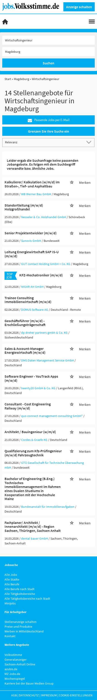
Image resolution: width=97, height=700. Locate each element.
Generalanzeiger (16, 659)
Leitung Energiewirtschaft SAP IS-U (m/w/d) (32, 254)
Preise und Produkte (18, 626)
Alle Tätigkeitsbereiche (20, 594)
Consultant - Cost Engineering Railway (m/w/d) (28, 406)
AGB (14, 695)
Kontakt (10, 636)
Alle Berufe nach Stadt (20, 589)
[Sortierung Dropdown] (89, 142)
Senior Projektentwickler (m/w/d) (31, 233)
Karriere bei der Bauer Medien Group (29, 683)
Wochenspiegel (15, 679)
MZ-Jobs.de (12, 674)
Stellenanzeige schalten (21, 622)
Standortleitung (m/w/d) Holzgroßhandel (24, 207)
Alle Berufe (12, 584)
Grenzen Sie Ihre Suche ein (48, 131)
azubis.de (11, 669)
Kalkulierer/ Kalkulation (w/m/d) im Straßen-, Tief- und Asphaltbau (32, 184)
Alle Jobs (11, 575)
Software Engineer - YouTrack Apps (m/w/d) (31, 378)
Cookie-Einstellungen (75, 695)
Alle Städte (12, 579)
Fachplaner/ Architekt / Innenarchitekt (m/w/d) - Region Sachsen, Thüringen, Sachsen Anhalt (33, 526)
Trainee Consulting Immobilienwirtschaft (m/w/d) (28, 300)
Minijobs (10, 603)
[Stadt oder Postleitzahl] (48, 51)
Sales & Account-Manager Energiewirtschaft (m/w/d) (25, 350)
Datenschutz (29, 695)
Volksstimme (13, 655)
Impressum (49, 695)
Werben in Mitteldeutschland (24, 631)
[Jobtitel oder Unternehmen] (48, 40)
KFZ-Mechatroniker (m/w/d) (41, 275)
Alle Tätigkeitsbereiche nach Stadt (27, 598)
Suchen (48, 63)
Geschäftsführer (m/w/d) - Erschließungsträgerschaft (25, 322)
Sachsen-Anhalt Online (20, 664)
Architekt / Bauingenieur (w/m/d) (30, 432)
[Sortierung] (44, 142)
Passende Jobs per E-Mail (49, 120)
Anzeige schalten (79, 7)
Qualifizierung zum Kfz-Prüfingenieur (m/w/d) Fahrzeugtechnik (33, 453)
